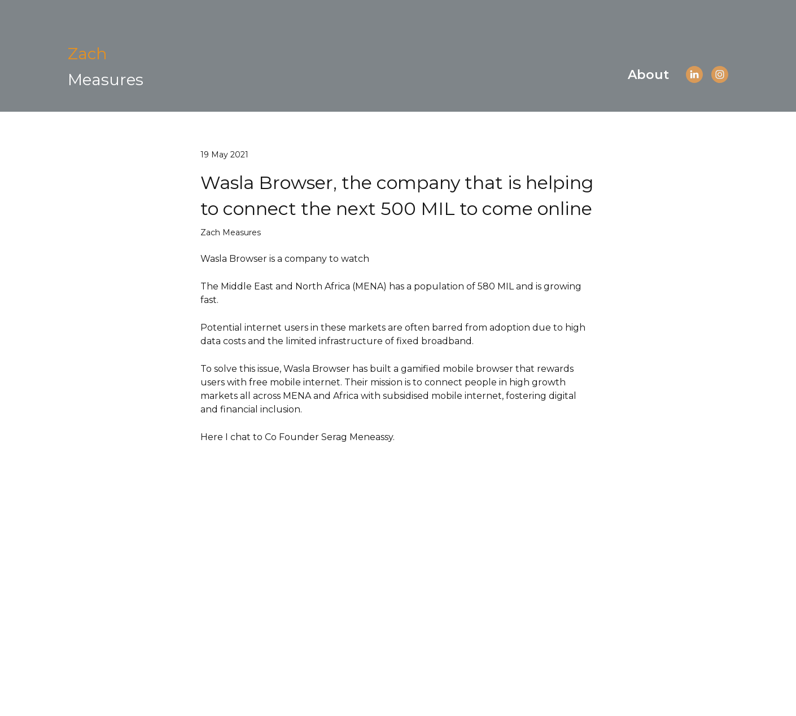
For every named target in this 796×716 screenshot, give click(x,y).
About (648, 74)
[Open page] (105, 66)
